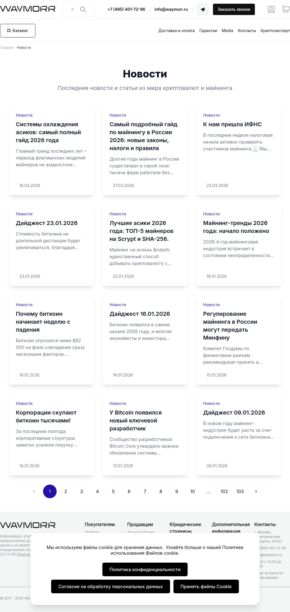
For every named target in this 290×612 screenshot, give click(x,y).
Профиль (92, 532)
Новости (24, 115)
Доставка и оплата (176, 30)
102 (224, 491)
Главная (6, 47)
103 (240, 491)
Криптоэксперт (275, 30)
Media (227, 30)
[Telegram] (202, 9)
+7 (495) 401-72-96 (126, 9)
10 (192, 491)
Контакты (247, 30)
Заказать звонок (234, 9)
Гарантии (208, 30)
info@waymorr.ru (171, 9)
